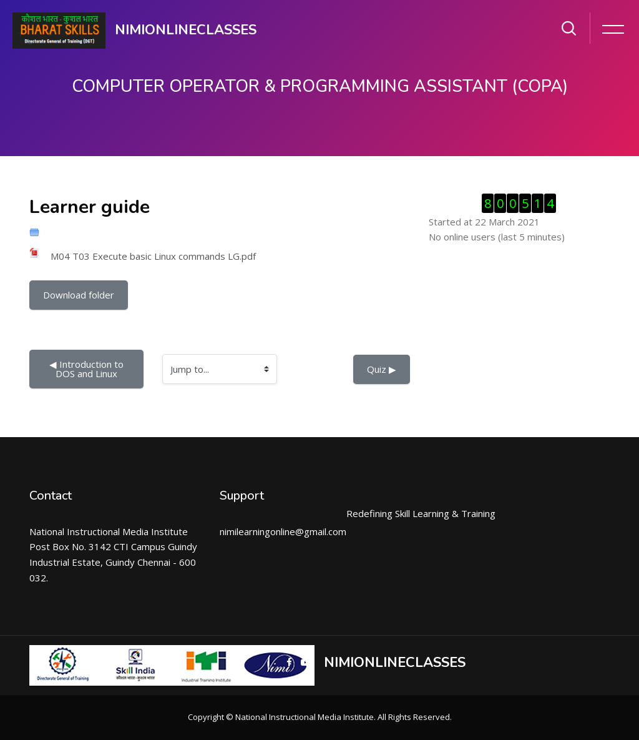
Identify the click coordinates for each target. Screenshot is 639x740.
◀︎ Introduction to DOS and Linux (87, 369)
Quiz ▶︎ (381, 369)
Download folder (78, 295)
